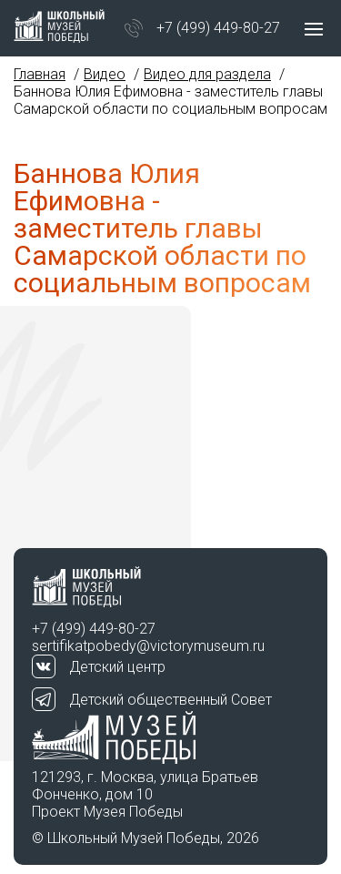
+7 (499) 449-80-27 (218, 27)
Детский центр (117, 667)
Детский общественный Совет (170, 699)
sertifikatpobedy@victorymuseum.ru (148, 646)
